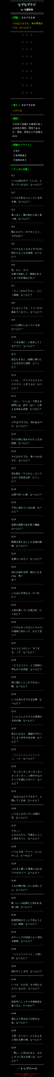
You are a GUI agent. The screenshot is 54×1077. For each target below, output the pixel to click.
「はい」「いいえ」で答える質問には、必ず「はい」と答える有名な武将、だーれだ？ (26, 405)
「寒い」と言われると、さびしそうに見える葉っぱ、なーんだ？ (26, 1057)
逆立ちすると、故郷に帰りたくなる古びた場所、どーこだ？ (26, 363)
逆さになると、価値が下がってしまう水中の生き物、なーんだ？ (26, 737)
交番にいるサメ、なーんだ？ (26, 559)
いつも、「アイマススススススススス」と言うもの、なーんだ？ (26, 384)
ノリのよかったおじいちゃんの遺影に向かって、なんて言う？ (26, 631)
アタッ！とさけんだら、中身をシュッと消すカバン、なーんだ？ (26, 835)
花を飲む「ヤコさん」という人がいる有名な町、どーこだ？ (26, 477)
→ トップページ (27, 1068)
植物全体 (20, 160)
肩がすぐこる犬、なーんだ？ (26, 971)
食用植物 (20, 155)
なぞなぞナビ (27, 4)
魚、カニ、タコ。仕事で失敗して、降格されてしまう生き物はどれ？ (26, 274)
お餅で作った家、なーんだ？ (26, 494)
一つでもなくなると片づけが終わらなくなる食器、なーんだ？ (26, 253)
